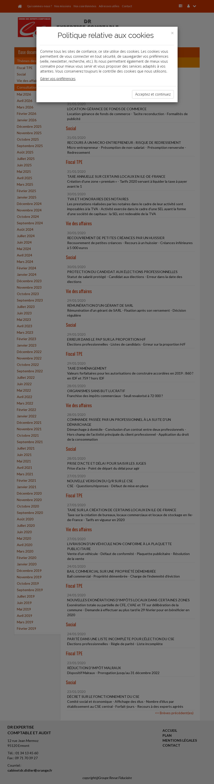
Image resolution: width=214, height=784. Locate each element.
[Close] (172, 33)
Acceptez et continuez (153, 94)
